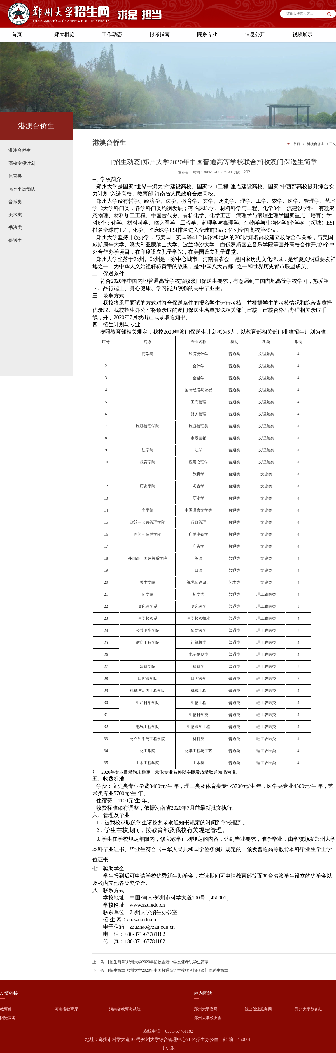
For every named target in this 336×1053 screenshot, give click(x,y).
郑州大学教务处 (308, 1009)
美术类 (15, 214)
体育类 (15, 176)
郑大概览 (64, 34)
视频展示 (302, 34)
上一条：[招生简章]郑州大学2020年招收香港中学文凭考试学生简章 (150, 962)
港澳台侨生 (19, 150)
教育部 (6, 1009)
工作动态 (112, 34)
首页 (17, 34)
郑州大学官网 (206, 1009)
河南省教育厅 (66, 1009)
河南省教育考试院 (125, 1009)
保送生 (15, 240)
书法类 (15, 227)
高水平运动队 (21, 189)
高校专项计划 (21, 163)
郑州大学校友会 (207, 1018)
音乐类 (15, 201)
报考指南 (160, 34)
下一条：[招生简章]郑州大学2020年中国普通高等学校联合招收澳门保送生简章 (160, 970)
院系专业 (207, 34)
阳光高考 (8, 1018)
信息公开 (255, 34)
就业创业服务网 (258, 1009)
